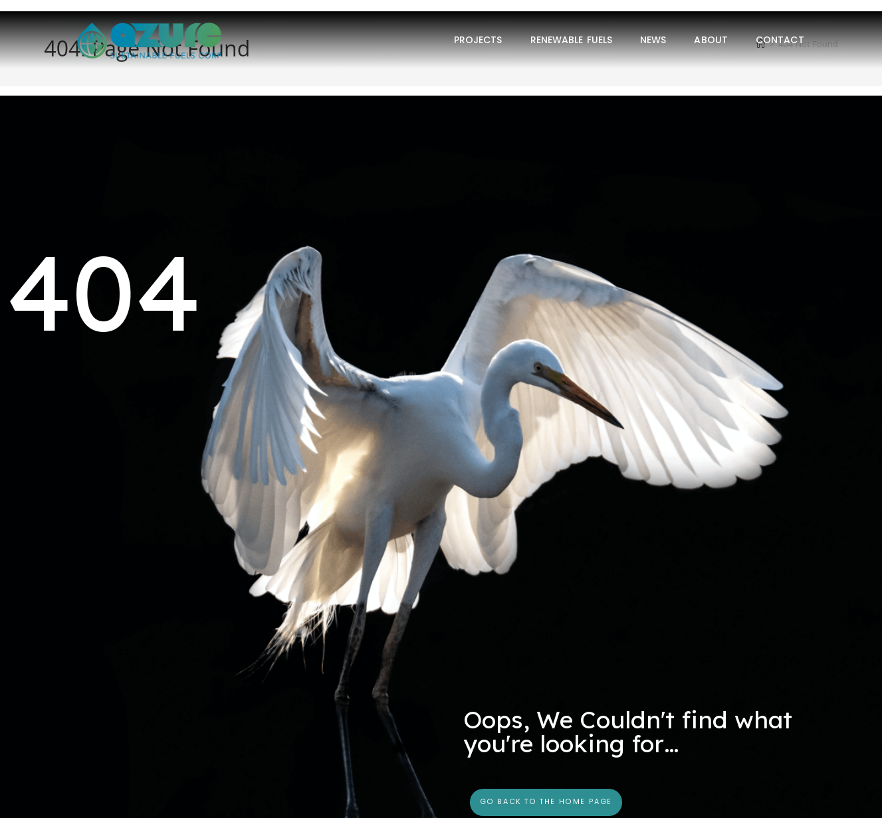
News (653, 39)
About (711, 39)
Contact (780, 39)
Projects (478, 39)
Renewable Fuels (571, 39)
